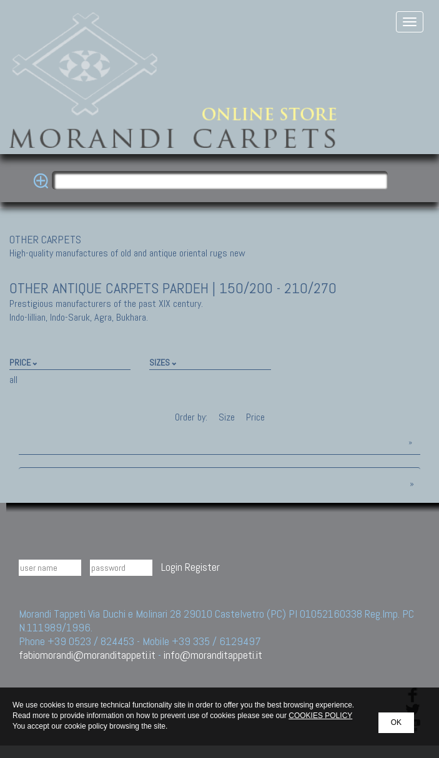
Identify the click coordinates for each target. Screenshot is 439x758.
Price (254, 417)
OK (396, 722)
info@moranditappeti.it (213, 655)
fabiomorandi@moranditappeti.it (87, 655)
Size (226, 417)
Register (202, 567)
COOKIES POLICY (320, 715)
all (13, 379)
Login (171, 567)
